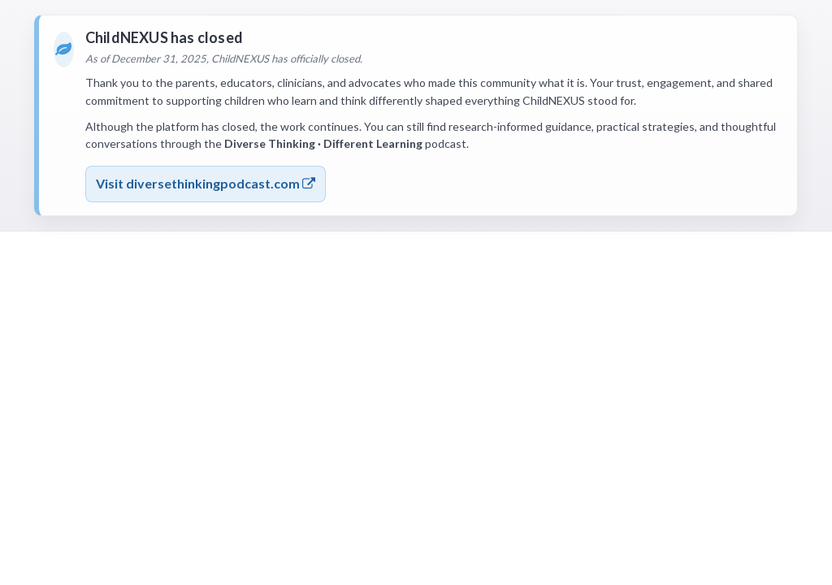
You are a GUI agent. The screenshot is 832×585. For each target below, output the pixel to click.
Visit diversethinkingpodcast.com (205, 183)
